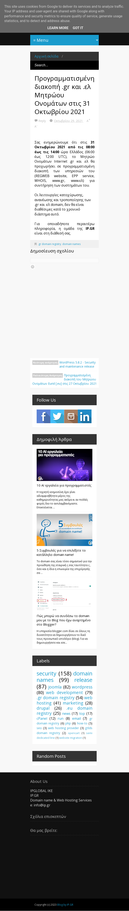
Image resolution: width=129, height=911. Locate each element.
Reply (42, 121)
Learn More (57, 28)
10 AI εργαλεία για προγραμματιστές (64, 485)
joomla (55, 687)
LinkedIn (85, 416)
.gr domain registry (49, 244)
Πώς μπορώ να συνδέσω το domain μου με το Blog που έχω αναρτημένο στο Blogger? (64, 620)
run (60, 718)
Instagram (71, 416)
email (76, 718)
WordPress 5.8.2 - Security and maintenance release (77, 364)
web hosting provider (63, 728)
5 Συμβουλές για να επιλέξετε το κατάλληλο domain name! (61, 552)
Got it (78, 28)
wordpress (82, 687)
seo (39, 728)
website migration (70, 738)
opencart (74, 733)
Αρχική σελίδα (46, 56)
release (83, 680)
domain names (71, 244)
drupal (43, 708)
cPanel (42, 718)
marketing (73, 703)
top (82, 713)
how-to (82, 723)
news (66, 713)
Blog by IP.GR (65, 905)
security (46, 673)
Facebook (43, 416)
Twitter (57, 416)
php (68, 723)
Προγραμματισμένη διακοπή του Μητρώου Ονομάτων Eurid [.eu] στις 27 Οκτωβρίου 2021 (64, 379)
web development (64, 692)
